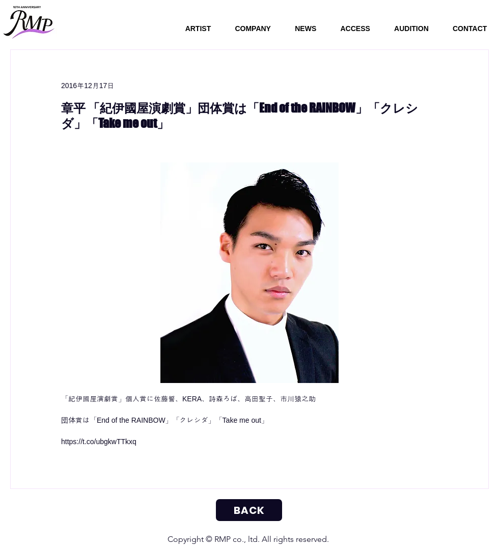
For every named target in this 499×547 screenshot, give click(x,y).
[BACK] (249, 510)
